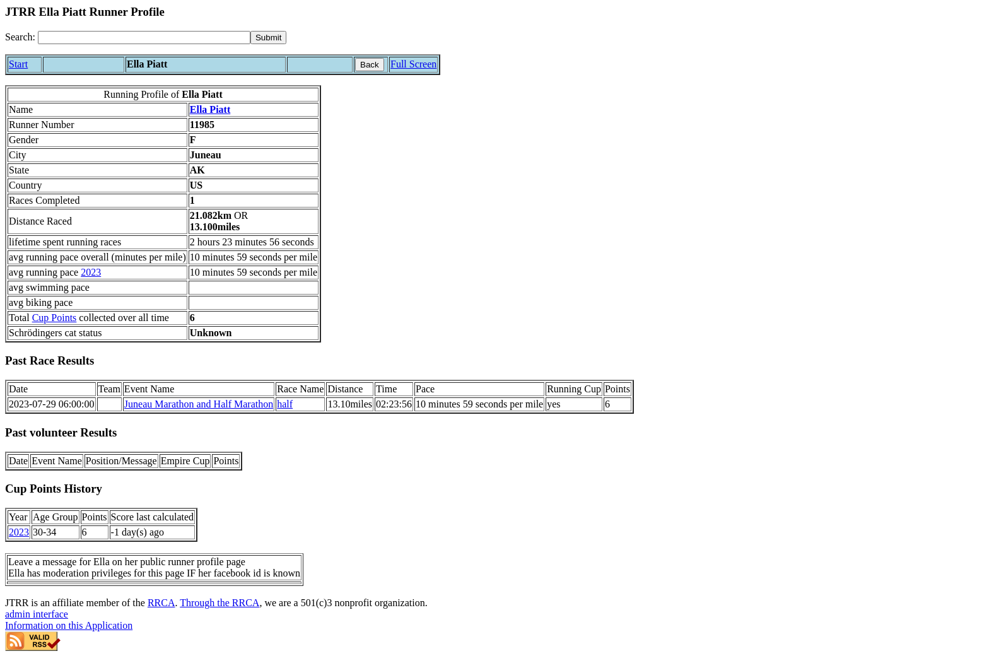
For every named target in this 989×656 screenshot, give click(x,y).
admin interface (36, 614)
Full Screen (413, 64)
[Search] (144, 37)
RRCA (161, 602)
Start (18, 64)
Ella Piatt (210, 109)
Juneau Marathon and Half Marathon (198, 404)
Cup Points (54, 317)
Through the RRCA (219, 602)
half (285, 404)
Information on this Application (68, 625)
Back (369, 64)
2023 (91, 272)
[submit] (268, 37)
